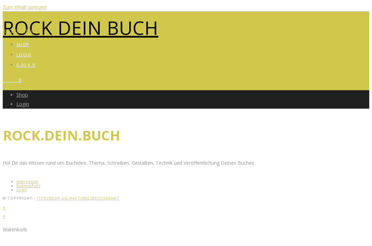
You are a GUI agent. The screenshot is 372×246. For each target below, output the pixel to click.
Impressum (27, 181)
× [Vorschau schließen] (4, 207)
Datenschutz (28, 186)
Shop (22, 94)
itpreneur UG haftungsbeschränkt (78, 198)
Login (22, 103)
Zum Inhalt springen (25, 7)
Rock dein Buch (80, 27)
